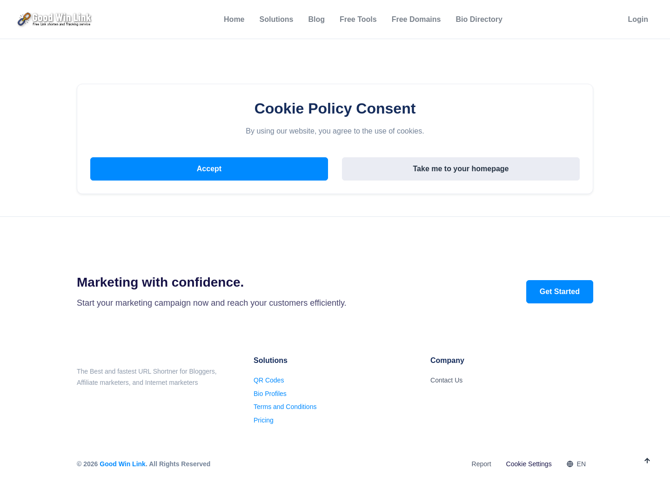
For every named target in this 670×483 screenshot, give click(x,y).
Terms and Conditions (285, 406)
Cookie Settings (529, 464)
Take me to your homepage (461, 169)
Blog (316, 19)
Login (638, 19)
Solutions (277, 19)
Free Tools (358, 19)
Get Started (560, 291)
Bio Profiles (270, 393)
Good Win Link (123, 464)
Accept (209, 169)
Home (234, 19)
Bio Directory (479, 19)
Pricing (264, 420)
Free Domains (416, 19)
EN (576, 464)
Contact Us (446, 380)
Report (481, 464)
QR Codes (269, 380)
